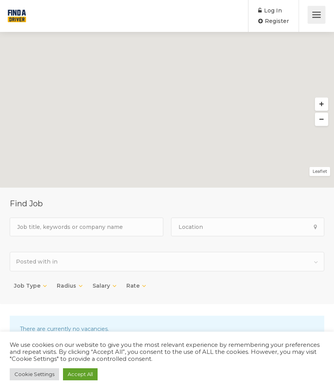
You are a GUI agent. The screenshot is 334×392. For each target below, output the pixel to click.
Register (273, 21)
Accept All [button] (80, 374)
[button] (321, 104)
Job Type (27, 285)
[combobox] (167, 261)
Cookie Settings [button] (34, 374)
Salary (101, 285)
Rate (133, 285)
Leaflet (320, 171)
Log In (270, 10)
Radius (66, 285)
